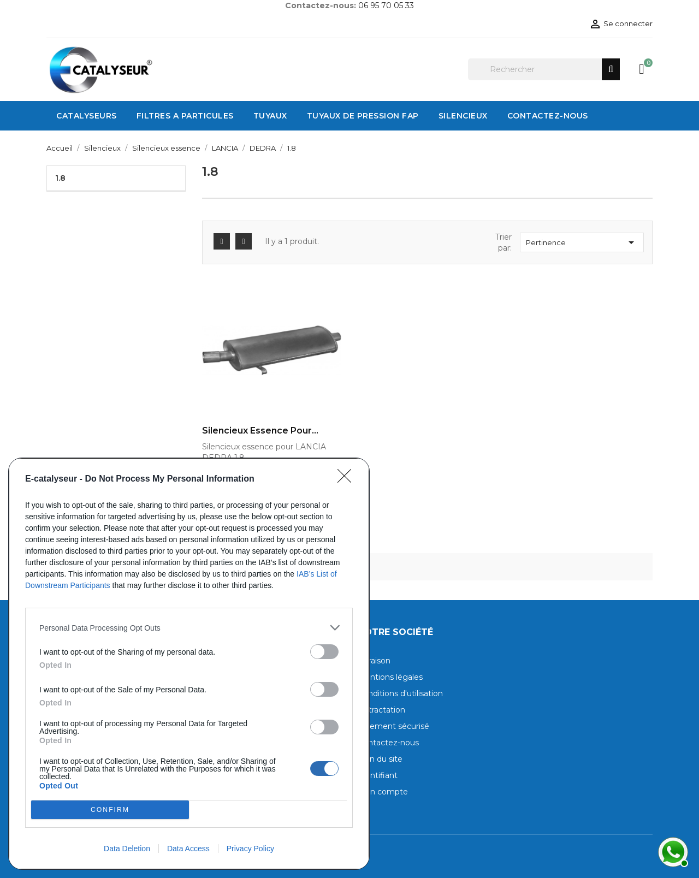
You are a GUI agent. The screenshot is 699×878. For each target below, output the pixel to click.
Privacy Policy (250, 848)
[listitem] (189, 627)
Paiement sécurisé (393, 726)
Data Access (188, 848)
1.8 (60, 178)
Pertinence (582, 242)
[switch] (324, 651)
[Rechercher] (544, 69)
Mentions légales (390, 677)
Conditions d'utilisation (400, 693)
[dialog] (189, 663)
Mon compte (383, 792)
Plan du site (380, 759)
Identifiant (378, 775)
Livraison (374, 661)
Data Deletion (127, 848)
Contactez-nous (388, 743)
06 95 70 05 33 (386, 5)
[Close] (347, 479)
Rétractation (381, 710)
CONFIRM (110, 810)
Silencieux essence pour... (260, 431)
